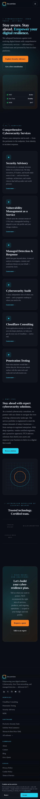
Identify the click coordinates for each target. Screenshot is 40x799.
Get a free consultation (14, 67)
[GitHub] (11, 691)
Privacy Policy (8, 768)
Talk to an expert (20, 631)
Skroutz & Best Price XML (12, 731)
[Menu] (35, 4)
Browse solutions (10, 451)
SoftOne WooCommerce (11, 728)
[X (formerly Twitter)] (7, 691)
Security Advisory (9, 709)
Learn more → (10, 188)
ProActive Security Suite (11, 724)
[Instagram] (19, 691)
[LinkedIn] (4, 691)
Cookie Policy (7, 772)
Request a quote (20, 623)
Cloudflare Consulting (10, 702)
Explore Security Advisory (15, 59)
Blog (4, 753)
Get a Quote (7, 757)
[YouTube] (15, 691)
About (5, 746)
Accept (24, 795)
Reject (6, 795)
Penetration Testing (9, 706)
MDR (4, 713)
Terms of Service (8, 775)
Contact (5, 750)
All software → (8, 735)
